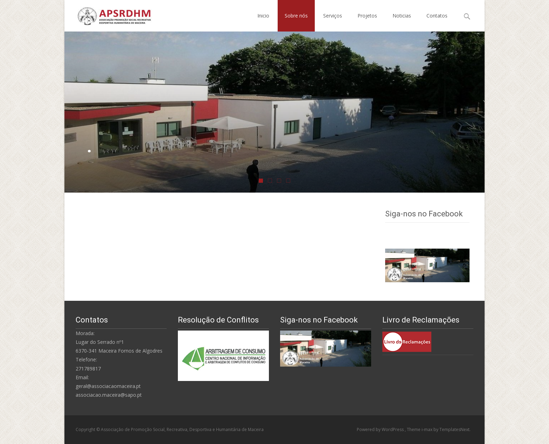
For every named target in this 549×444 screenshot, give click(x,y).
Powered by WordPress (381, 429)
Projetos (367, 15)
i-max (427, 429)
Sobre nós (296, 15)
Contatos (436, 15)
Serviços (332, 15)
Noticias (401, 15)
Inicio (263, 15)
